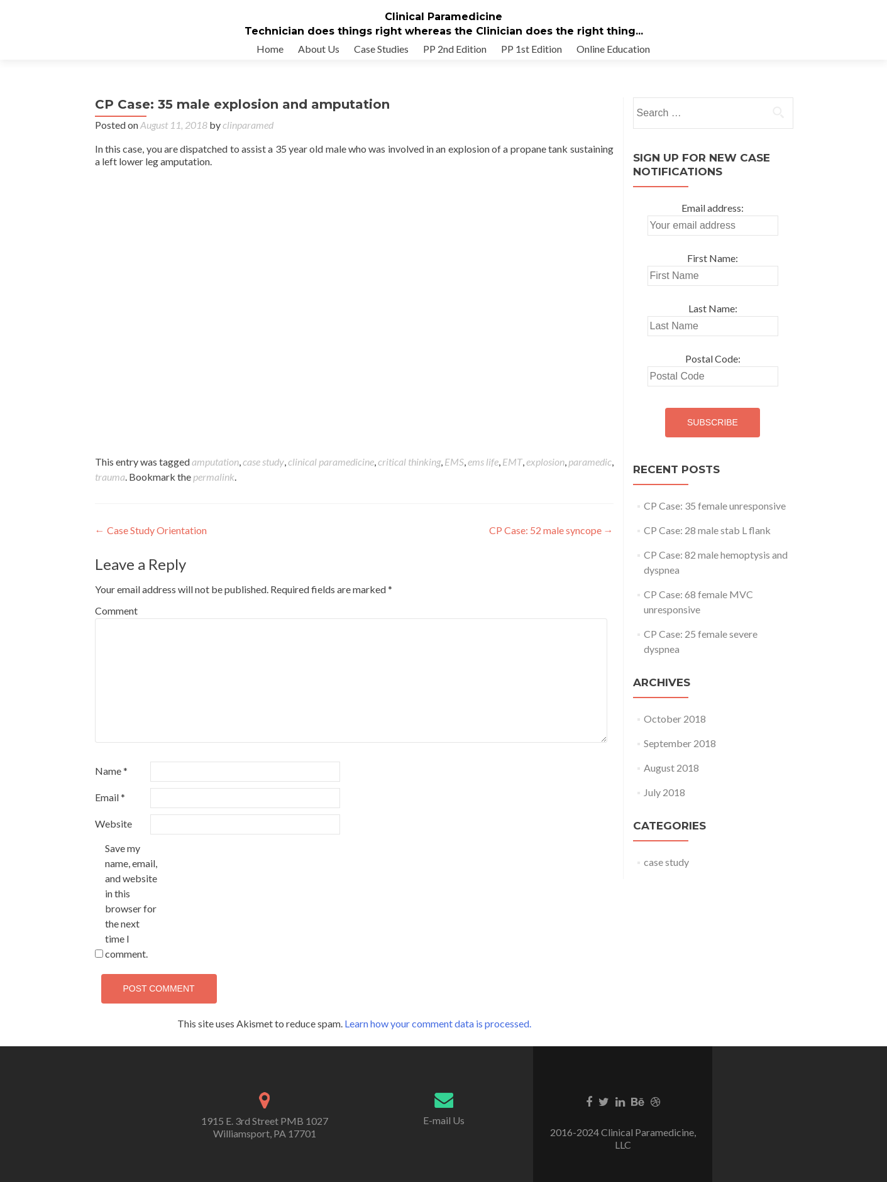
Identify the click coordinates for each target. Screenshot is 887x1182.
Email (110, 810)
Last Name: (712, 321)
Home (270, 49)
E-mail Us (444, 1133)
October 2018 (675, 731)
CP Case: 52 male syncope (551, 543)
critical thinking (409, 474)
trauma (110, 489)
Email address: (712, 220)
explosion (545, 474)
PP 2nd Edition (455, 49)
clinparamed (248, 137)
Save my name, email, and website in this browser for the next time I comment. (131, 913)
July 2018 (664, 805)
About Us (318, 49)
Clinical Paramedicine (443, 17)
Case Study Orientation (151, 543)
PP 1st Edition (531, 49)
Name (111, 783)
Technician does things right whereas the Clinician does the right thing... (444, 31)
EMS (454, 474)
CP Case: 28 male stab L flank (707, 543)
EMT (512, 474)
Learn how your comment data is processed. (437, 1036)
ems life (483, 474)
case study (263, 474)
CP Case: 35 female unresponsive (715, 518)
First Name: (712, 270)
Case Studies (381, 49)
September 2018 (680, 756)
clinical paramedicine (331, 474)
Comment (116, 623)
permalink (213, 489)
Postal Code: (713, 371)
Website (113, 836)
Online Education (613, 49)
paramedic (590, 474)
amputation (215, 474)
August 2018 (671, 780)
